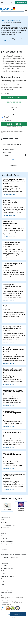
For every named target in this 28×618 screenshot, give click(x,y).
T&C (2, 584)
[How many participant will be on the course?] (14, 112)
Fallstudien (5, 538)
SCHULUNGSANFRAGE (14, 97)
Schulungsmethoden (8, 525)
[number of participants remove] (14, 109)
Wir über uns (5, 565)
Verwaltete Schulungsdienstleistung (13, 555)
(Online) (6, 117)
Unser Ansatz (5, 536)
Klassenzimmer (8, 120)
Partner (3, 571)
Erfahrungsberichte (8, 576)
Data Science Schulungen (14, 20)
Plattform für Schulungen (10, 557)
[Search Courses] (12, 13)
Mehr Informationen (7, 41)
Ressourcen (5, 528)
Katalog (3, 520)
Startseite (4, 20)
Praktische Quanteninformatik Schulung (12, 22)
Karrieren (4, 579)
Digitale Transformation (9, 552)
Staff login (14, 617)
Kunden (3, 573)
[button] (25, 155)
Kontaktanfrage (21, 3)
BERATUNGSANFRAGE (14, 102)
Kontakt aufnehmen (18, 614)
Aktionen (4, 522)
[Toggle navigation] (26, 9)
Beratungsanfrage (7, 541)
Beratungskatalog (7, 544)
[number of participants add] (14, 114)
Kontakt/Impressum (8, 568)
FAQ (2, 581)
